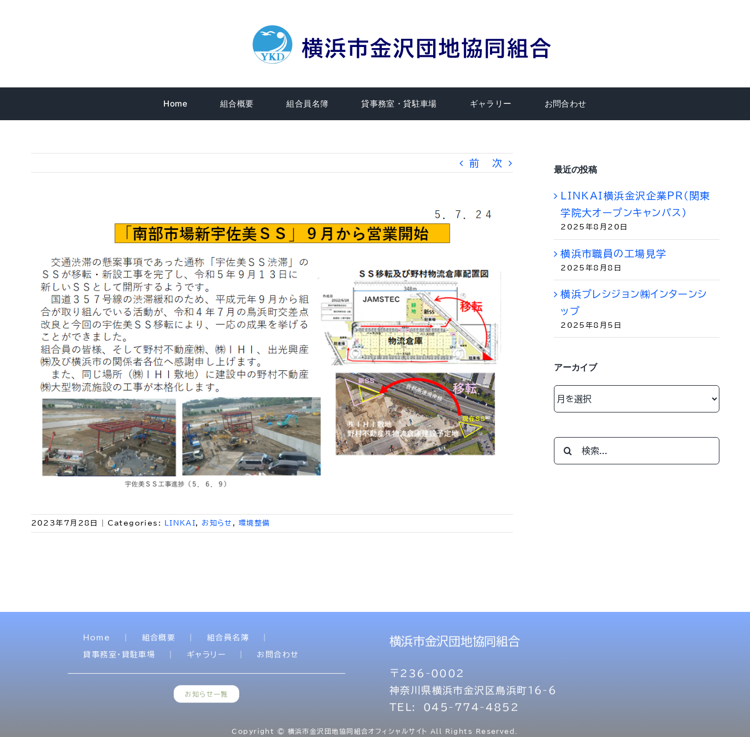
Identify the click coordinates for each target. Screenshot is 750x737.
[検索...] (636, 450)
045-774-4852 (471, 710)
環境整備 (254, 523)
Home (96, 640)
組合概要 (159, 640)
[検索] (567, 450)
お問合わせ (278, 657)
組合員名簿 (228, 640)
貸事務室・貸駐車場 (119, 657)
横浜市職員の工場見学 (613, 253)
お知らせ (217, 523)
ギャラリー (206, 657)
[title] (404, 27)
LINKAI (180, 523)
